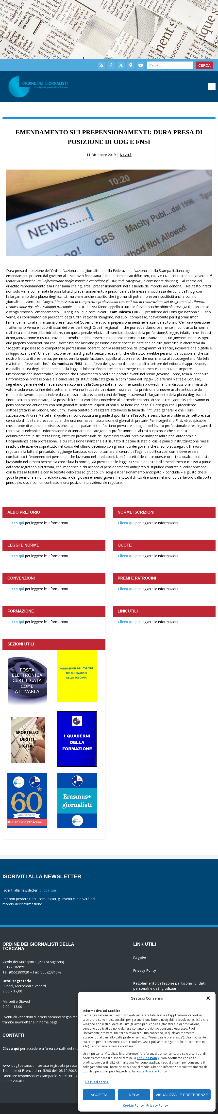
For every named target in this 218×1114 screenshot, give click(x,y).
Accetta (99, 1095)
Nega (134, 1095)
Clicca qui (15, 522)
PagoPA (139, 957)
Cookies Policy (148, 1058)
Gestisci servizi (97, 1082)
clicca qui (47, 890)
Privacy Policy (156, 1071)
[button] (208, 998)
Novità (126, 154)
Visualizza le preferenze (181, 1095)
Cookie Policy (133, 1105)
